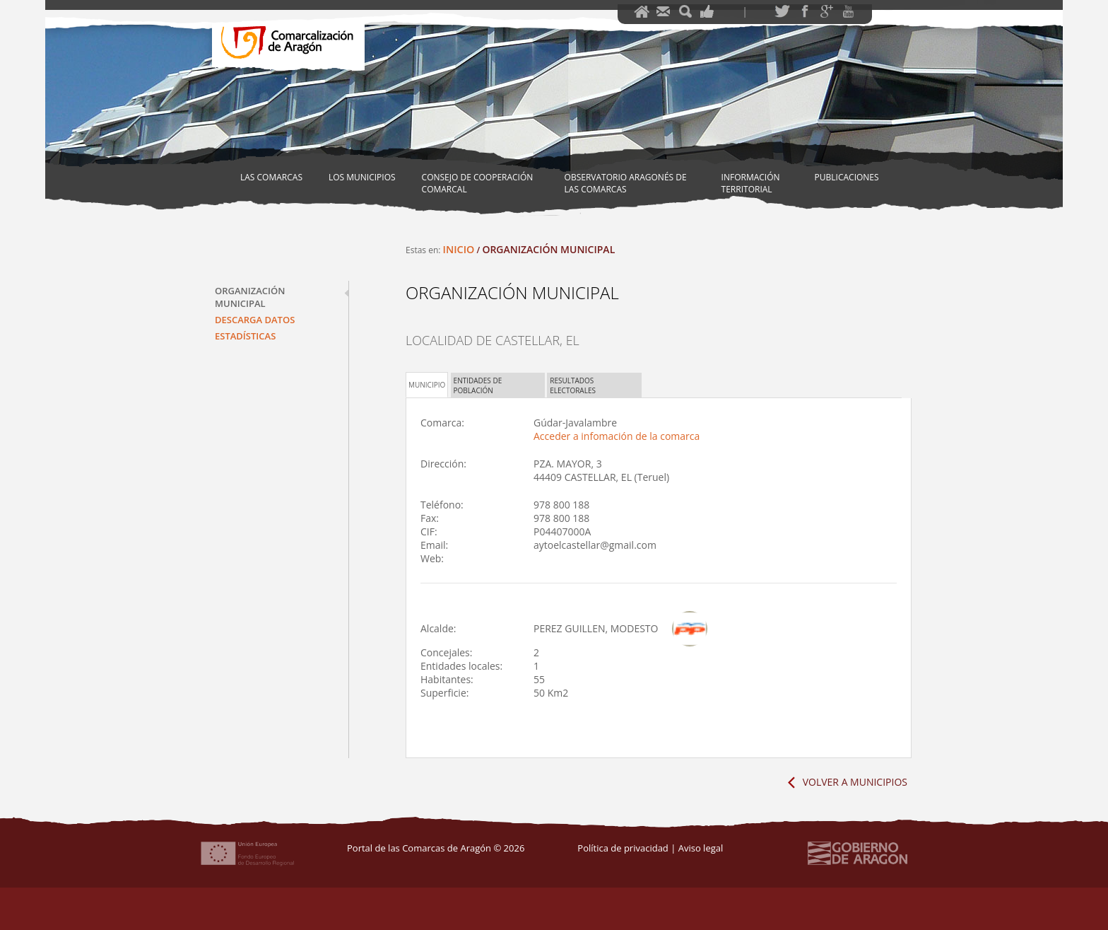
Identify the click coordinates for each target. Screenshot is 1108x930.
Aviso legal (701, 848)
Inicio (459, 249)
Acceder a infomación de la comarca (617, 436)
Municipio (426, 385)
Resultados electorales (573, 385)
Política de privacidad (622, 848)
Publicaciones (847, 177)
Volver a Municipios (855, 782)
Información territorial (750, 183)
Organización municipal (250, 297)
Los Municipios (362, 177)
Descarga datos (255, 319)
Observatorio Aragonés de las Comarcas (626, 183)
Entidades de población (478, 385)
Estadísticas (245, 336)
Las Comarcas (271, 177)
